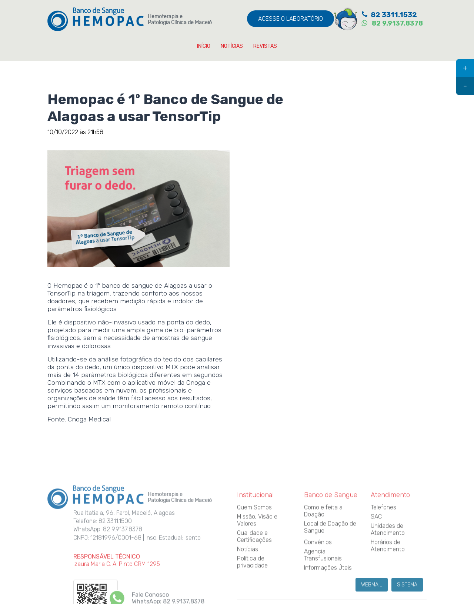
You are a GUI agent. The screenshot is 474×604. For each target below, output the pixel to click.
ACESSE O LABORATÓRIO (290, 18)
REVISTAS (265, 46)
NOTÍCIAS (232, 46)
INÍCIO (203, 46)
